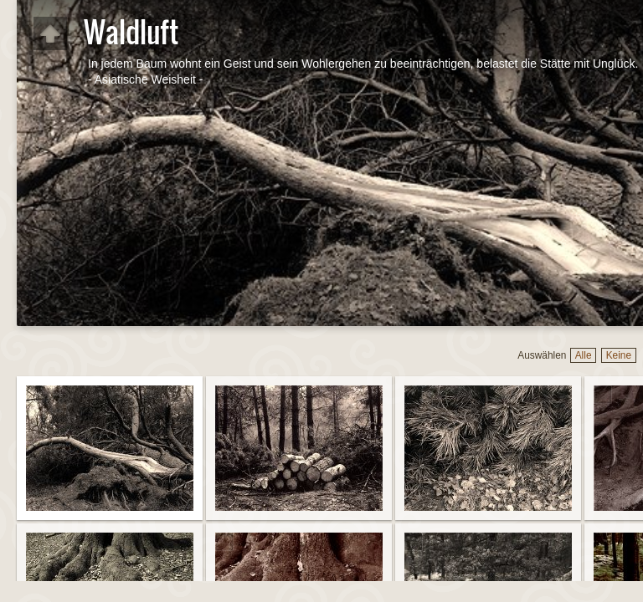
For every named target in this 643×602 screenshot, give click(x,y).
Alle (583, 355)
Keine (618, 355)
